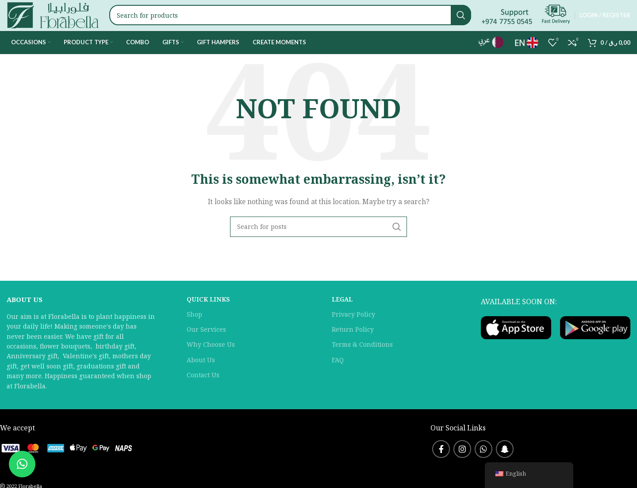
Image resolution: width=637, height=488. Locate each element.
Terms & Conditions (362, 360)
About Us (201, 376)
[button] (22, 464)
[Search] (298, 23)
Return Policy (353, 345)
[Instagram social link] (462, 465)
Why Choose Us (211, 360)
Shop (194, 330)
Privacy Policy (353, 330)
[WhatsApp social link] (483, 465)
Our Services (206, 345)
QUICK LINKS (208, 315)
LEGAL (342, 315)
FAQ (338, 376)
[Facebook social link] (441, 465)
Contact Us (203, 391)
